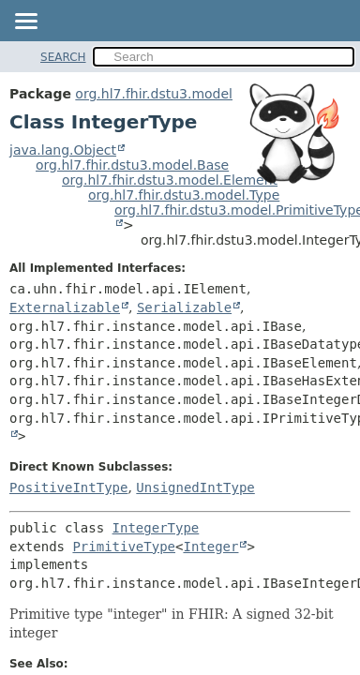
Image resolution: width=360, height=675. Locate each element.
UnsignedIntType (195, 487)
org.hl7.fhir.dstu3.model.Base (132, 165)
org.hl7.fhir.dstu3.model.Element (170, 180)
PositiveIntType (68, 487)
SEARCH (63, 57)
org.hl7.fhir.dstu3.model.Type (183, 195)
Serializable (184, 307)
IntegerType (156, 527)
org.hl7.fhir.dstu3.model (153, 93)
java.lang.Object (62, 150)
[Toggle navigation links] (25, 22)
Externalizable (64, 307)
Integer (210, 546)
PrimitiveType (123, 546)
